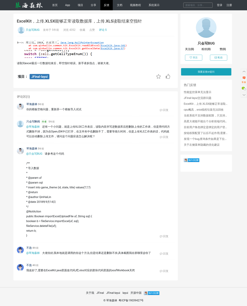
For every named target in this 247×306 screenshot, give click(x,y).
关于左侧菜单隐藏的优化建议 (202, 144)
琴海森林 (31, 104)
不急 (29, 247)
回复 (164, 110)
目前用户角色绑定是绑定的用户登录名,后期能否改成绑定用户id (206, 127)
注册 (229, 5)
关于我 (90, 292)
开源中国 (135, 292)
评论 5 (103, 29)
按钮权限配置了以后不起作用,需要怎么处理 (206, 133)
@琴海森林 (33, 126)
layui (125, 292)
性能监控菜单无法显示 (197, 92)
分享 (93, 5)
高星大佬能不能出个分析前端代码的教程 (206, 121)
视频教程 (135, 5)
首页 (55, 5)
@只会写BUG (34, 153)
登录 (219, 5)
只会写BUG (32, 29)
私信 (219, 57)
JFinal (100, 292)
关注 (194, 57)
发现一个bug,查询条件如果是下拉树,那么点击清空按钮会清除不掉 (206, 139)
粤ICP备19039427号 (131, 300)
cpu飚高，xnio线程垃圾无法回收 (204, 109)
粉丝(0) (206, 49)
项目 (80, 5)
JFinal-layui (39, 76)
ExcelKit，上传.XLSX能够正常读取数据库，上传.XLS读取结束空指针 (206, 103)
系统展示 (154, 5)
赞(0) (223, 49)
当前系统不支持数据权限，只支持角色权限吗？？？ (206, 115)
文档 (119, 5)
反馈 (106, 5)
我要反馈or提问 (206, 71)
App (67, 5)
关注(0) (189, 49)
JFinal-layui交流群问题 (197, 98)
